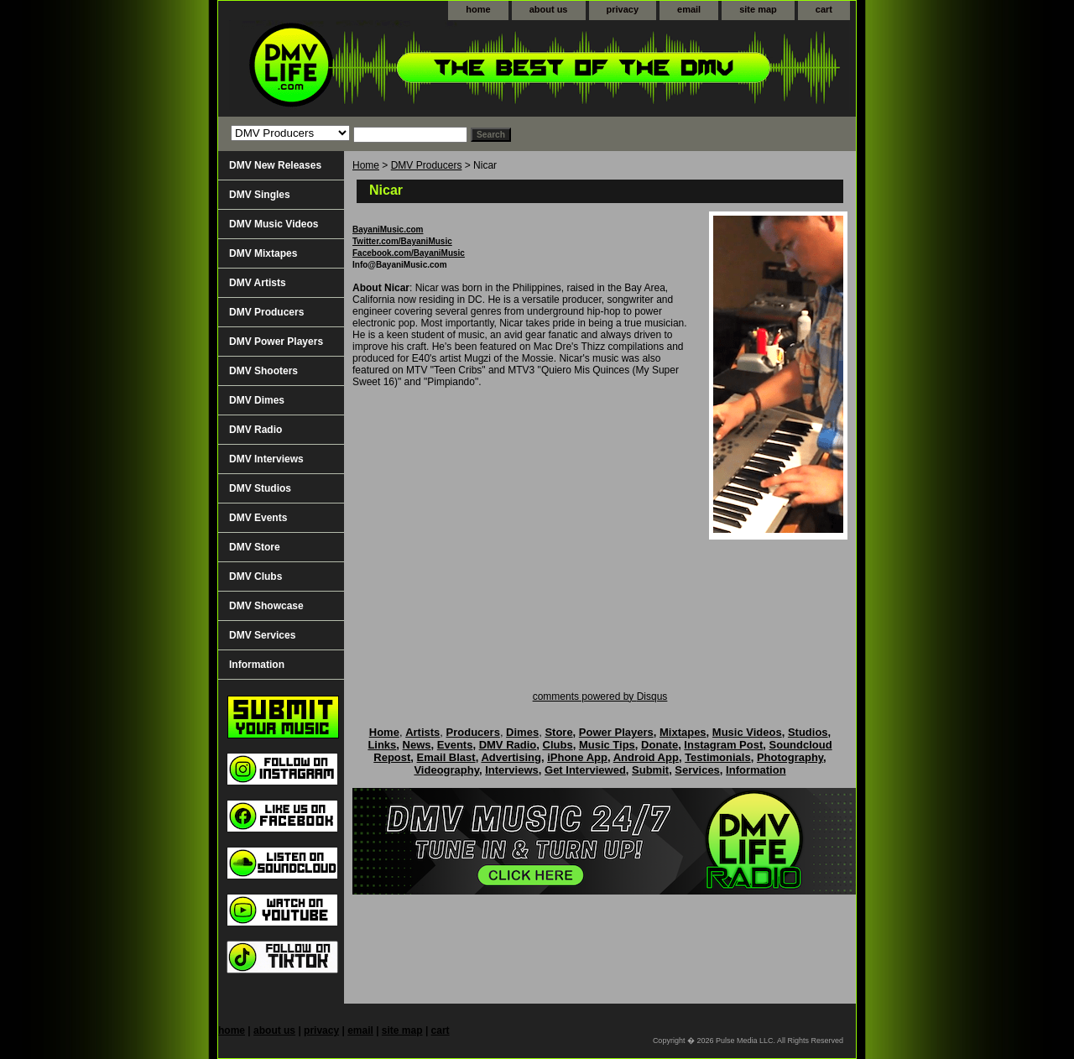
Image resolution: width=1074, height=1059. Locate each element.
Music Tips (607, 744)
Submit (650, 770)
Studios (808, 732)
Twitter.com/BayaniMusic (402, 241)
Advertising (511, 757)
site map (758, 9)
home (478, 9)
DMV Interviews (266, 459)
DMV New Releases (275, 165)
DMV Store (254, 547)
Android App (646, 757)
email (689, 9)
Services (697, 770)
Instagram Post (723, 744)
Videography (446, 770)
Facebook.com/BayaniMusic (408, 253)
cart (824, 9)
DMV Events (258, 518)
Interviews (512, 770)
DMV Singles (259, 195)
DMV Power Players (276, 341)
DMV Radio (255, 430)
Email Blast (446, 757)
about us (548, 9)
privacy (623, 9)
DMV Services (262, 635)
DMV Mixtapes (263, 253)
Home (365, 165)
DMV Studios (260, 488)
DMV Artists (257, 283)
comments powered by (600, 696)
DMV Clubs (255, 576)
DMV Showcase (266, 606)
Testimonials (718, 757)
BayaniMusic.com (387, 229)
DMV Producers (426, 165)
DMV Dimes (256, 400)
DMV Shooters (263, 371)
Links (382, 744)
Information (256, 664)
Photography (790, 757)
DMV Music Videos (273, 224)
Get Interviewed (585, 770)
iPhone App (577, 757)
